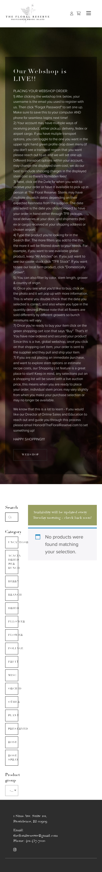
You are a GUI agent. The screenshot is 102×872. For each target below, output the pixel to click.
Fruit (13, 661)
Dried (13, 608)
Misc (12, 675)
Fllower (13, 621)
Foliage (13, 648)
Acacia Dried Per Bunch (13, 562)
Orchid (13, 688)
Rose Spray (13, 757)
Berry (13, 581)
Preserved (13, 728)
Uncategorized (13, 542)
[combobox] (11, 790)
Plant (13, 715)
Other (13, 702)
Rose (12, 742)
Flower (13, 635)
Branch (13, 594)
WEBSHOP (30, 454)
